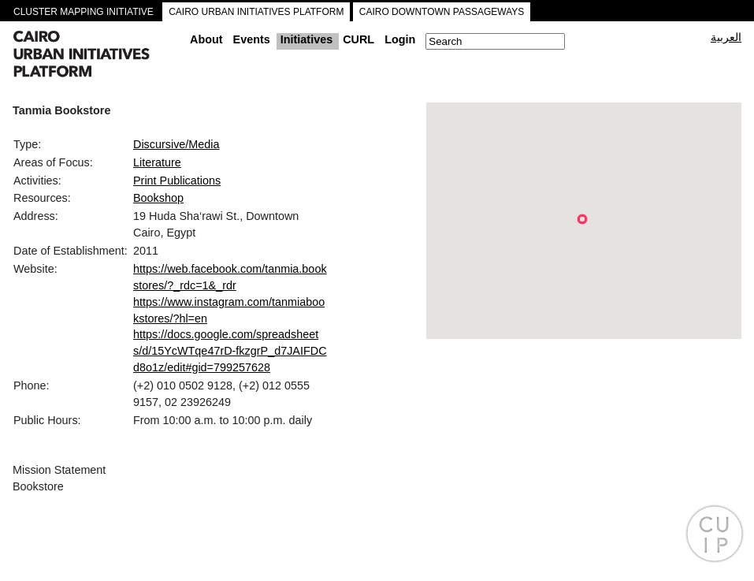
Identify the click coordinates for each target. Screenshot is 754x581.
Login (399, 39)
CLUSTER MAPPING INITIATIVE (83, 11)
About (206, 39)
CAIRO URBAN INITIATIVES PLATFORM (256, 11)
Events (251, 39)
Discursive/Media (176, 144)
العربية (726, 37)
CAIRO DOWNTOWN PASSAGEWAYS (442, 11)
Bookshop (158, 198)
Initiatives (306, 39)
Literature (157, 162)
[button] (582, 219)
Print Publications (177, 180)
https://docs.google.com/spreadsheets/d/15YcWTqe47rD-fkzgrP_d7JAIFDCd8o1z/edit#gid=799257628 (230, 351)
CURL (358, 39)
